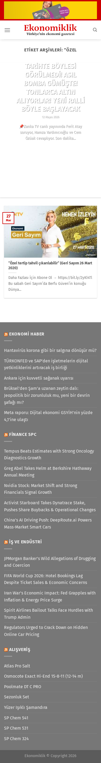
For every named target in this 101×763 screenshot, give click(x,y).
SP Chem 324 (16, 738)
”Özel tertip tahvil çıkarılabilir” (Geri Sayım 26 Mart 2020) (50, 265)
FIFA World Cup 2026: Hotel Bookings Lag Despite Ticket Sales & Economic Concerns (45, 579)
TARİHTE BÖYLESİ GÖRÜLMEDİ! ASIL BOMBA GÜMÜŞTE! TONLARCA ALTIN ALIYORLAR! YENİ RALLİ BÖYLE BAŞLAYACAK (50, 87)
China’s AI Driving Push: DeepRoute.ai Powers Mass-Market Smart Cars (48, 523)
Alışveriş (19, 649)
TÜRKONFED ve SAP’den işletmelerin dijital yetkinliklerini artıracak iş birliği (46, 364)
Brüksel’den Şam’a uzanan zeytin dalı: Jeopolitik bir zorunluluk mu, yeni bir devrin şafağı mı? (47, 395)
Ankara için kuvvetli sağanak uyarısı (39, 378)
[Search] (95, 30)
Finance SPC (23, 434)
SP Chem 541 (16, 717)
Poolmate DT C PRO (22, 686)
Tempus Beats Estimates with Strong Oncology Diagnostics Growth (49, 455)
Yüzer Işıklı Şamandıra (25, 707)
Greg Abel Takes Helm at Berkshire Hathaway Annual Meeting (48, 472)
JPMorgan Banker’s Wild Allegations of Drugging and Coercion (50, 562)
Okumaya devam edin (50, 148)
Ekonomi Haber (26, 334)
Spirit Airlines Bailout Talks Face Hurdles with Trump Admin (48, 614)
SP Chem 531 (16, 728)
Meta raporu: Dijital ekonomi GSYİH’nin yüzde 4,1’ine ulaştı (48, 416)
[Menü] (7, 30)
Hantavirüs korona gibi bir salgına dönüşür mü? (50, 350)
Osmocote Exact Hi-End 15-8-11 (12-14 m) (43, 676)
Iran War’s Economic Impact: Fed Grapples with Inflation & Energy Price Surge (50, 596)
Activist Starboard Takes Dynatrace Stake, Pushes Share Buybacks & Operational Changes (50, 506)
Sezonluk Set (16, 696)
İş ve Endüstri (25, 541)
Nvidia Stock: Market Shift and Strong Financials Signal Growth (40, 489)
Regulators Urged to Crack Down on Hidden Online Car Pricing (46, 631)
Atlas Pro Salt (17, 665)
